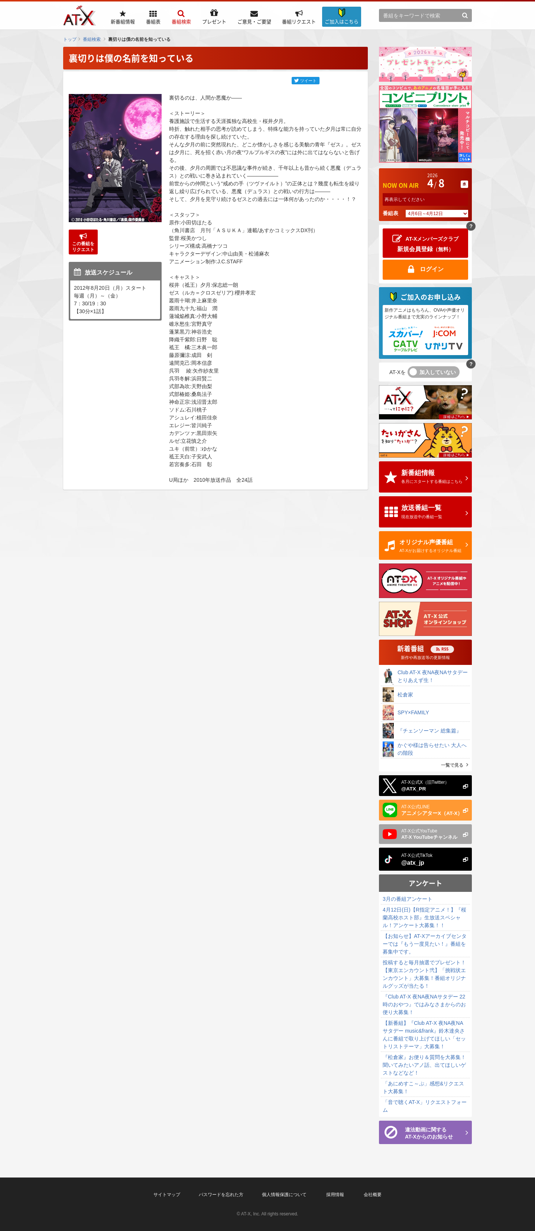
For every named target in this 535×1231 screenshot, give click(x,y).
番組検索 (92, 39)
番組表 (390, 213)
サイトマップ (166, 1194)
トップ (70, 39)
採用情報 (335, 1194)
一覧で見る (452, 765)
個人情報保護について (284, 1194)
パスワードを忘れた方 (221, 1194)
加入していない (437, 372)
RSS (444, 649)
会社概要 (373, 1194)
